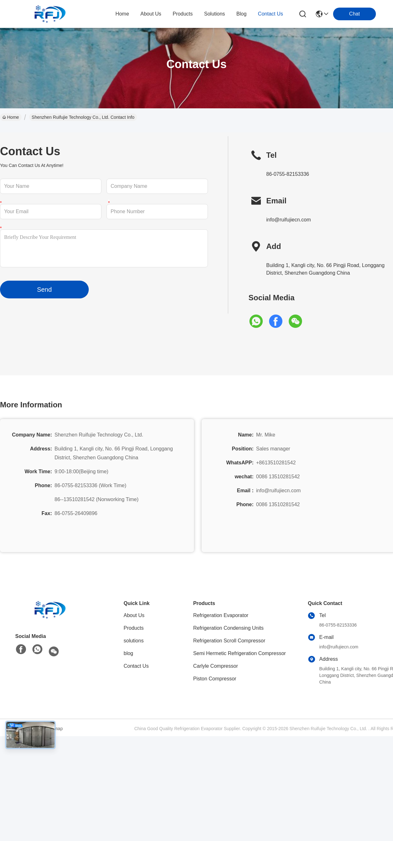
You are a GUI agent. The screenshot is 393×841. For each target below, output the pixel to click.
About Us (134, 615)
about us (150, 13)
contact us (270, 13)
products (183, 13)
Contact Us (136, 666)
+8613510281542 (276, 462)
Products (134, 628)
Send (44, 289)
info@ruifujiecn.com (288, 219)
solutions (214, 13)
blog (241, 13)
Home (122, 13)
